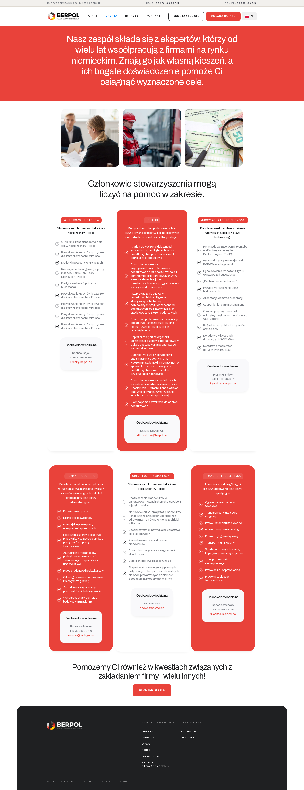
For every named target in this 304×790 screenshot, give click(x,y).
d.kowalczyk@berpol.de (152, 435)
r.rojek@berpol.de (81, 362)
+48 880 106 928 (246, 3)
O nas (93, 16)
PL (249, 16)
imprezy (132, 16)
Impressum (150, 756)
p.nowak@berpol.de (152, 608)
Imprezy (148, 737)
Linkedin (187, 737)
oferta (111, 16)
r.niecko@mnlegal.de (81, 635)
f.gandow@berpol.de (223, 383)
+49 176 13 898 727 (167, 3)
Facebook (189, 731)
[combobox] (249, 16)
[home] (63, 16)
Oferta (148, 731)
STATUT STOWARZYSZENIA (155, 764)
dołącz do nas (223, 16)
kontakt (153, 16)
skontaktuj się (186, 16)
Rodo (146, 750)
